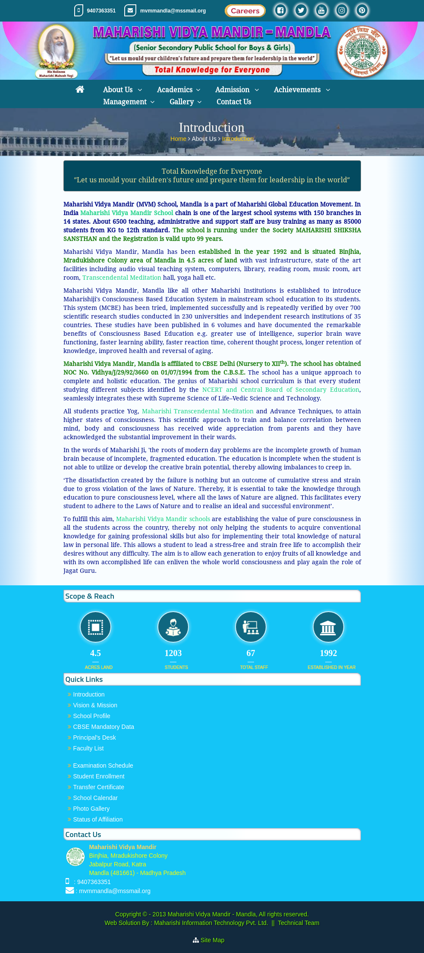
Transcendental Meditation (121, 277)
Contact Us (234, 102)
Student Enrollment (99, 776)
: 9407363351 (90, 881)
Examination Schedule (103, 765)
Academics (174, 90)
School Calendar (95, 797)
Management (125, 102)
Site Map (216, 940)
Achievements (298, 90)
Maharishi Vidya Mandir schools (162, 519)
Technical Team (298, 922)
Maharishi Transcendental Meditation (198, 411)
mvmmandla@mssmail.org (173, 11)
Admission (233, 90)
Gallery (182, 102)
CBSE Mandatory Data (104, 726)
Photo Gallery (91, 808)
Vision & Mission (95, 705)
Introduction (238, 137)
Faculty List (88, 748)
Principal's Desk (94, 737)
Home (179, 137)
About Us (118, 90)
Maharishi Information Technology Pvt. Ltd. (210, 922)
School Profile (91, 715)
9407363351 (101, 11)
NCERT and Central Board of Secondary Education (279, 389)
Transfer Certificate (99, 787)
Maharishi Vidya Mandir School (126, 212)
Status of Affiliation (98, 819)
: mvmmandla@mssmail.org (113, 890)
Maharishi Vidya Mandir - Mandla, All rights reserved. (238, 914)
